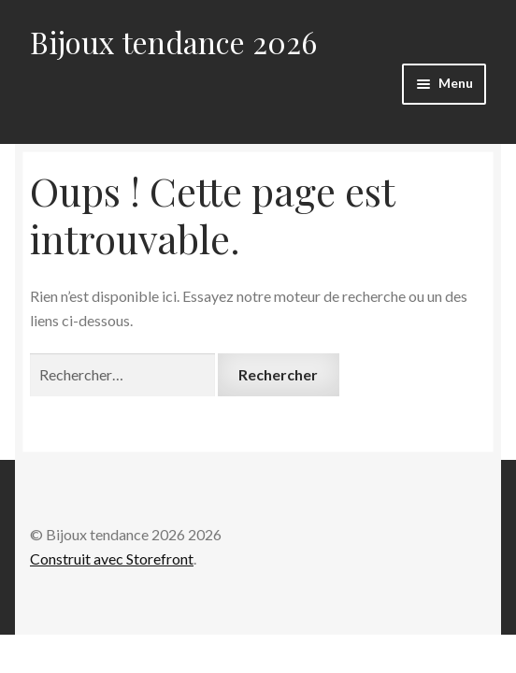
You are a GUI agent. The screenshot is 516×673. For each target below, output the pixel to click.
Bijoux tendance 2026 (173, 41)
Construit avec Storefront (112, 558)
